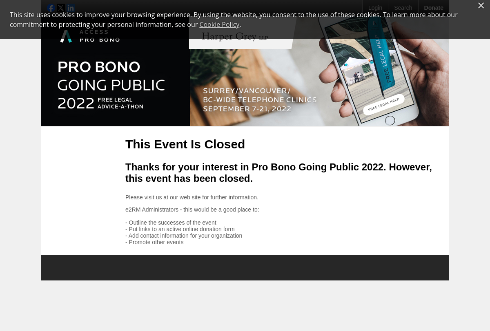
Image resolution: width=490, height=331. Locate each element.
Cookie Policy (219, 24)
